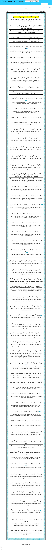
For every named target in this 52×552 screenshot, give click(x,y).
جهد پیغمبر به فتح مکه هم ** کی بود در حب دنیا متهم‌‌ (26, 297)
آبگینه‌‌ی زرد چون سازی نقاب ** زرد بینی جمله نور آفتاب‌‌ (26, 393)
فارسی (50, 7)
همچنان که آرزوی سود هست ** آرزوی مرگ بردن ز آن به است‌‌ (26, 501)
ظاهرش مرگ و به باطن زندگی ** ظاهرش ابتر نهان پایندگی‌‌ (26, 78)
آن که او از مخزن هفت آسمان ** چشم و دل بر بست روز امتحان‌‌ (26, 306)
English (44, 7)
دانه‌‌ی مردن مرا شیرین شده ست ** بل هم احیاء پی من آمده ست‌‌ (26, 129)
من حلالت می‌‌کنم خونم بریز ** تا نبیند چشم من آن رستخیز (26, 196)
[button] (10, 1)
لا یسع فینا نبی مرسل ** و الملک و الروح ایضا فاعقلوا (26, 342)
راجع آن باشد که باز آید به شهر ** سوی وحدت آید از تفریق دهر (26, 165)
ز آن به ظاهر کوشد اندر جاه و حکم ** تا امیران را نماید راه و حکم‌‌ (26, 261)
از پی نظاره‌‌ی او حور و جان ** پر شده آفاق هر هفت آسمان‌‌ (25, 315)
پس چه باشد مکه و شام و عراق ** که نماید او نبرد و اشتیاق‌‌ (26, 373)
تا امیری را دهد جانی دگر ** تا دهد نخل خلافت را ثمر (26, 270)
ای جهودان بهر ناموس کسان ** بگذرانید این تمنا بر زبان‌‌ (24, 510)
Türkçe (47, 7)
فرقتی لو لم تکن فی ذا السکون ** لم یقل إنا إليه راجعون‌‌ (26, 156)
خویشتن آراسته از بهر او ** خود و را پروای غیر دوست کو (26, 324)
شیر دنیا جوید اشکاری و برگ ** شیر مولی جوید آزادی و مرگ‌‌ (26, 463)
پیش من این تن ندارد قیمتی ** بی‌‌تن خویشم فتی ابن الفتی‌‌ (26, 232)
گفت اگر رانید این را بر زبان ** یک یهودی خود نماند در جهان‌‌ (26, 530)
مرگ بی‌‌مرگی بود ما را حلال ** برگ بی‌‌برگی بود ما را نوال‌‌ (26, 69)
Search (37, 1)
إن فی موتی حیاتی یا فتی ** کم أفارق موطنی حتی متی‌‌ (24, 147)
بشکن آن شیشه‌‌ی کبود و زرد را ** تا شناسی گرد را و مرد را (26, 402)
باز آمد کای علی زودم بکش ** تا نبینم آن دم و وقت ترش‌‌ (26, 187)
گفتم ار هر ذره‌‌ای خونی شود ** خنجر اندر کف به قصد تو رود (24, 205)
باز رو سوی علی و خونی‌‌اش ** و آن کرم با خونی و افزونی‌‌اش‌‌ (26, 37)
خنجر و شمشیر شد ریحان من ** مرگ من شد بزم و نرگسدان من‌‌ (26, 241)
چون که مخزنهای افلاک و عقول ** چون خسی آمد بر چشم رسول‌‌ (26, 363)
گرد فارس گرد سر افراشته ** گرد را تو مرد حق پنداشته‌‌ (25, 411)
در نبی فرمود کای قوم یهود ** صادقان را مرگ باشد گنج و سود (26, 492)
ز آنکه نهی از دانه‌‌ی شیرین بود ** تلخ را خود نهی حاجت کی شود (26, 108)
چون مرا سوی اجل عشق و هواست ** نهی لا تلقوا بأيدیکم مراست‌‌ (26, 98)
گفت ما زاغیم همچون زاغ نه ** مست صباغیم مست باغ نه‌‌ (26, 351)
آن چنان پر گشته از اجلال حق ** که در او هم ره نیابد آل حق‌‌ (26, 333)
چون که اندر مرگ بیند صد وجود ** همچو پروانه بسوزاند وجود (26, 474)
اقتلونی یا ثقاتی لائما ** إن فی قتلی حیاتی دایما (26, 138)
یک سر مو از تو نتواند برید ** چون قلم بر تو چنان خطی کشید (26, 214)
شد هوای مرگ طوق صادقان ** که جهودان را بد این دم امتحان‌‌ (26, 483)
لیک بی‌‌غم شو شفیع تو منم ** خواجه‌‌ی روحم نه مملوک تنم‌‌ (26, 223)
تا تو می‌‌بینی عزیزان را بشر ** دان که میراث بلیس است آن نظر (26, 432)
